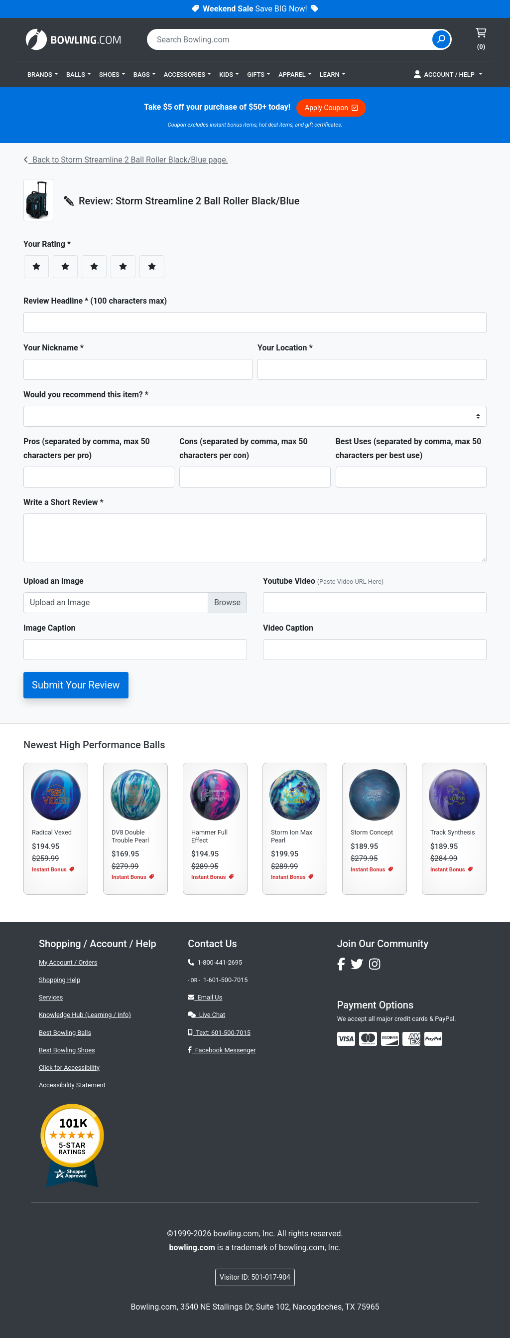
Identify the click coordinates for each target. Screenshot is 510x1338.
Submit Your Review (76, 685)
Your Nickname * (53, 347)
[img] (433, 1039)
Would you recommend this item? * (85, 394)
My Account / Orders (68, 962)
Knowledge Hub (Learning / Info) (85, 1014)
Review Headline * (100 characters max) (95, 301)
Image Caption (49, 628)
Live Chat (206, 1014)
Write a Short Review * (63, 502)
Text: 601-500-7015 (219, 1032)
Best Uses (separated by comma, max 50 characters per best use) (409, 448)
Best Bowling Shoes (67, 1050)
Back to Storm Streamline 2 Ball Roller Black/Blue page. (125, 160)
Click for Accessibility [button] (69, 1067)
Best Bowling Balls (65, 1032)
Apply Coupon (331, 108)
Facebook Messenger (221, 1050)
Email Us (205, 997)
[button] (42, 74)
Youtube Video (323, 581)
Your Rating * (50, 244)
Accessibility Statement (72, 1085)
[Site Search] (441, 39)
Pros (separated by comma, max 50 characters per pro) (86, 448)
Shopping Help (59, 980)
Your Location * (285, 347)
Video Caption (288, 628)
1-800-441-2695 (215, 962)
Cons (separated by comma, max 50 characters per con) (243, 448)
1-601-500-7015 (225, 980)
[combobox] (291, 39)
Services (51, 997)
